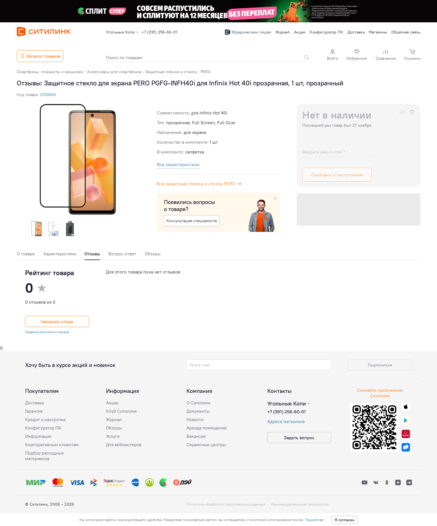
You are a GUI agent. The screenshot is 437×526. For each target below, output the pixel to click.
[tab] (26, 255)
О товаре (26, 253)
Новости (194, 419)
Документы (198, 411)
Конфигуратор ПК (43, 428)
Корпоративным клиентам (52, 444)
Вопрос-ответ (122, 253)
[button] (332, 55)
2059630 (48, 94)
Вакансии (196, 436)
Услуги (113, 436)
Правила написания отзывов (47, 332)
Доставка (34, 402)
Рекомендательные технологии (300, 504)
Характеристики (59, 253)
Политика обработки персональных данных (226, 504)
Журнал (114, 419)
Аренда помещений (206, 428)
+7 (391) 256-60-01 (286, 411)
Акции (112, 402)
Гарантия (34, 411)
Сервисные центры (206, 444)
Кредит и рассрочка (45, 419)
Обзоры (153, 253)
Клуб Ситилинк (121, 411)
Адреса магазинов (286, 421)
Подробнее (314, 520)
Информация (38, 436)
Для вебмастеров (123, 444)
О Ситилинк (198, 402)
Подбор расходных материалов (44, 455)
